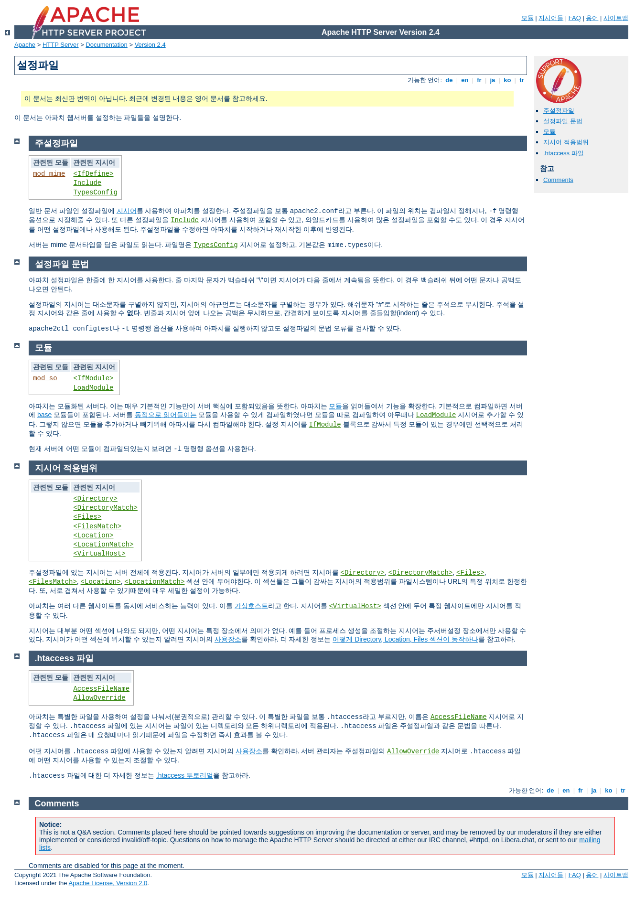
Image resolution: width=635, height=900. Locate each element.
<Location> (93, 535)
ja (492, 80)
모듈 (527, 17)
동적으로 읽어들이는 (166, 414)
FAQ (575, 17)
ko (507, 80)
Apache (24, 44)
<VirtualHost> (99, 553)
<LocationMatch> (103, 544)
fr (479, 80)
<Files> (87, 517)
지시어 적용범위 (566, 142)
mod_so (45, 378)
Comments (558, 179)
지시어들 (550, 17)
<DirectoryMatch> (105, 508)
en (465, 80)
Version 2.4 (150, 44)
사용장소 (228, 639)
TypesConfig (95, 192)
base (44, 414)
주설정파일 (558, 110)
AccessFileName (101, 689)
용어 (592, 17)
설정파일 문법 (562, 121)
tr (522, 80)
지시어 (127, 210)
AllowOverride (99, 698)
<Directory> (95, 499)
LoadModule (93, 388)
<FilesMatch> (97, 526)
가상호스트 (251, 606)
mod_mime (49, 174)
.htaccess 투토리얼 (184, 775)
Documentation (106, 44)
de (449, 80)
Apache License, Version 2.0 (107, 883)
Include (87, 183)
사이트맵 (615, 17)
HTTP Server (61, 44)
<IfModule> (93, 378)
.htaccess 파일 (563, 153)
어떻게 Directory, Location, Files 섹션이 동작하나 (405, 639)
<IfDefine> (93, 174)
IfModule (325, 425)
